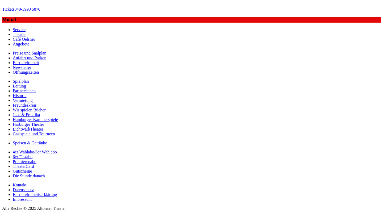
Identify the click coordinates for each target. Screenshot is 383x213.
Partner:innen (24, 91)
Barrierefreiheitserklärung (35, 194)
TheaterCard (23, 166)
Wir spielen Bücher (29, 110)
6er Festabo (22, 156)
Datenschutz (23, 189)
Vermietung (23, 100)
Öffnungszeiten (26, 72)
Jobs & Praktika (26, 114)
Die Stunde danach (29, 176)
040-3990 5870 (21, 9)
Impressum (22, 199)
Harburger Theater (28, 124)
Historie (20, 95)
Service (19, 29)
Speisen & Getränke (30, 143)
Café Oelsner (24, 39)
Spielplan (21, 81)
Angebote (21, 44)
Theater (19, 34)
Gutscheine (22, 171)
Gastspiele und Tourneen (34, 134)
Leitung (19, 86)
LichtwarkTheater (28, 129)
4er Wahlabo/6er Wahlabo (35, 152)
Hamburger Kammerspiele (35, 119)
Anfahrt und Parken (29, 58)
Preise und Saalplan (29, 53)
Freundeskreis (25, 105)
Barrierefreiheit (26, 62)
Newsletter (22, 67)
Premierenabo (24, 161)
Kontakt (20, 185)
